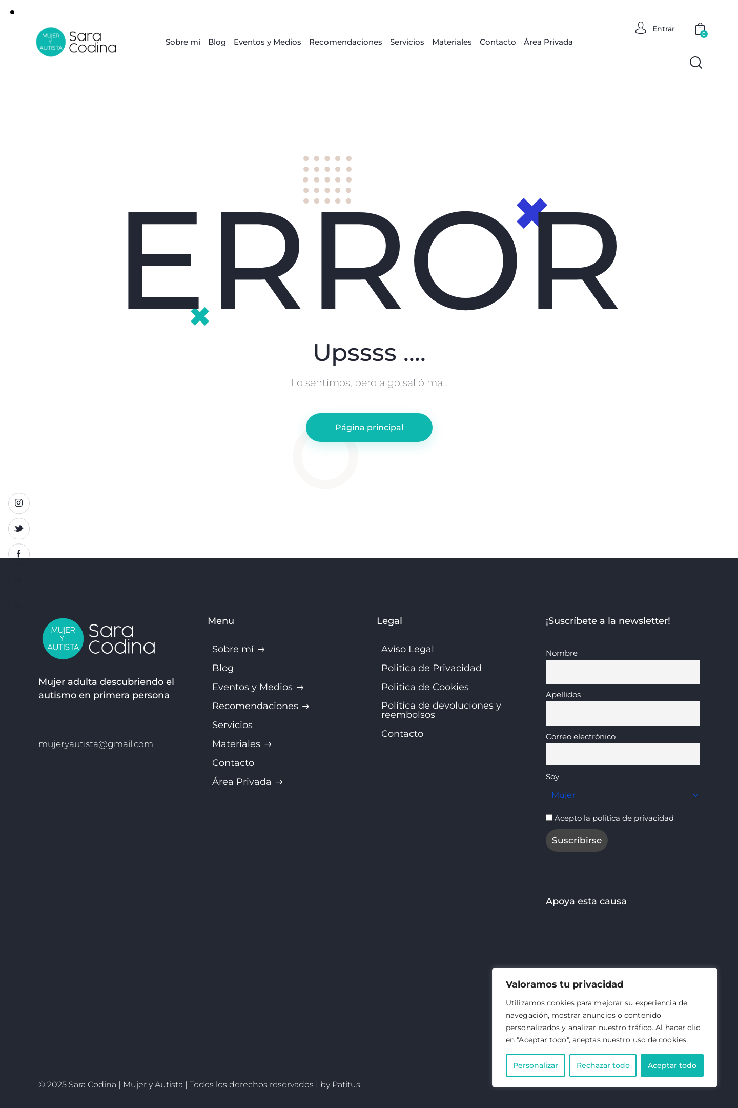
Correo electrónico (581, 736)
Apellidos (563, 694)
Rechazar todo (603, 1065)
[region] (604, 1027)
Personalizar (535, 1065)
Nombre (562, 653)
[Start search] (696, 62)
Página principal (369, 427)
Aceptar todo (672, 1065)
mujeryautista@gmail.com (95, 744)
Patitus (346, 1085)
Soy (552, 776)
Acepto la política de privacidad (614, 818)
